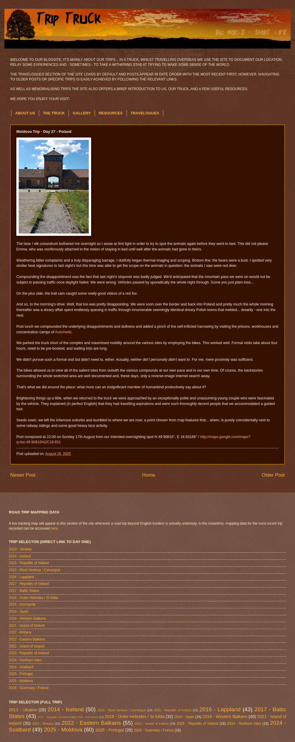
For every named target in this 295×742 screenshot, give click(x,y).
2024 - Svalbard (21, 667)
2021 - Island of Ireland (26, 626)
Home (148, 475)
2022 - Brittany (20, 632)
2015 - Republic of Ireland (29, 563)
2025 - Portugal (21, 674)
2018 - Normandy (22, 604)
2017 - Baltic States (24, 591)
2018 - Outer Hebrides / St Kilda (33, 598)
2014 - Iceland (20, 556)
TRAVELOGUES (145, 113)
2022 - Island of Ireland (26, 646)
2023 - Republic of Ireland (29, 653)
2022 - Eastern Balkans (27, 639)
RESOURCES (111, 113)
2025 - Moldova (21, 681)
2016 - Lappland (21, 577)
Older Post (273, 475)
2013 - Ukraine (20, 549)
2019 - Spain (19, 611)
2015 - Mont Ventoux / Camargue (34, 570)
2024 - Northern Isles (25, 660)
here (54, 528)
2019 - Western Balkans (27, 618)
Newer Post (23, 475)
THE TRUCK (54, 113)
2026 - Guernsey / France (28, 688)
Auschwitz (63, 332)
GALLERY (82, 113)
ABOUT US (25, 113)
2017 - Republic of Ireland (29, 584)
